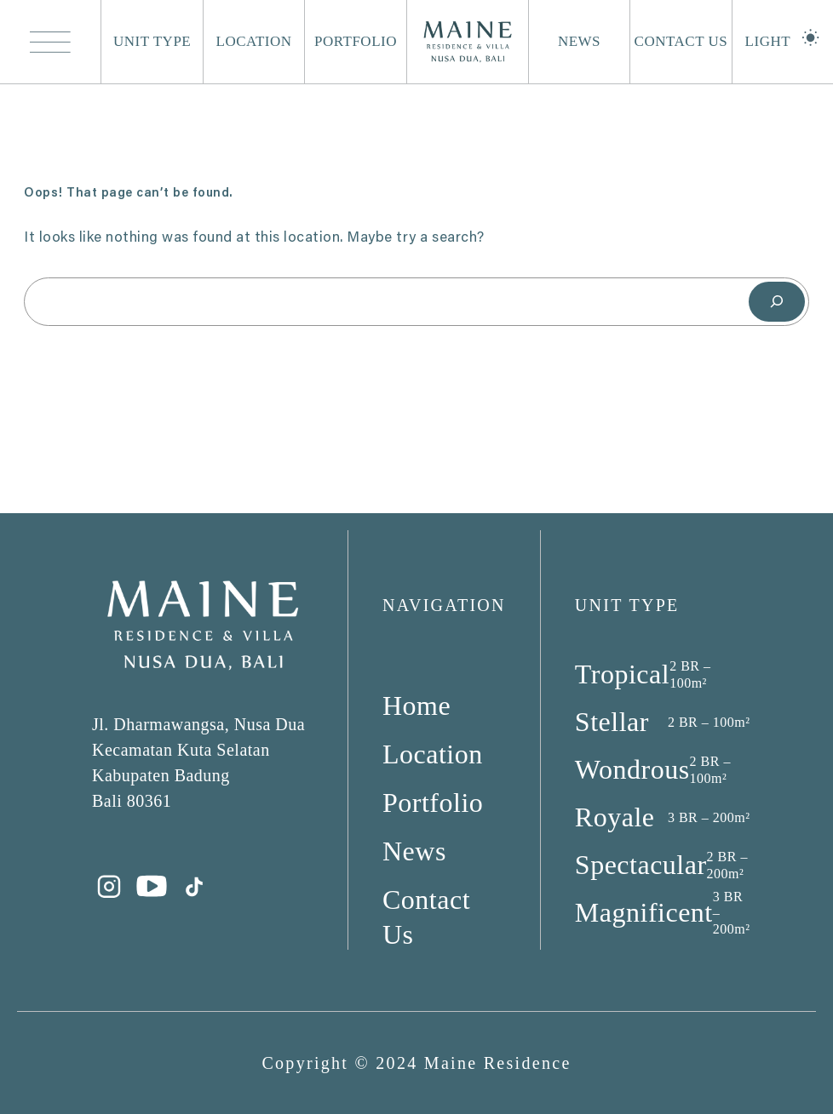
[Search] (777, 302)
